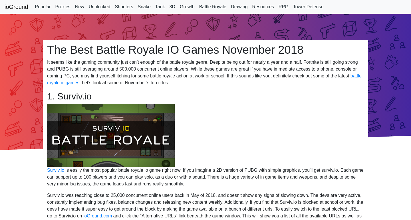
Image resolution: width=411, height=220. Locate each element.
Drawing (239, 6)
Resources (263, 6)
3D (172, 6)
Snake (144, 6)
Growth (187, 6)
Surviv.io (55, 170)
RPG (284, 6)
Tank (160, 6)
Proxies (62, 6)
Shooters (124, 6)
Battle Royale (212, 6)
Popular (43, 6)
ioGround (16, 7)
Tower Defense (308, 6)
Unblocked (99, 6)
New (79, 6)
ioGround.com (97, 215)
